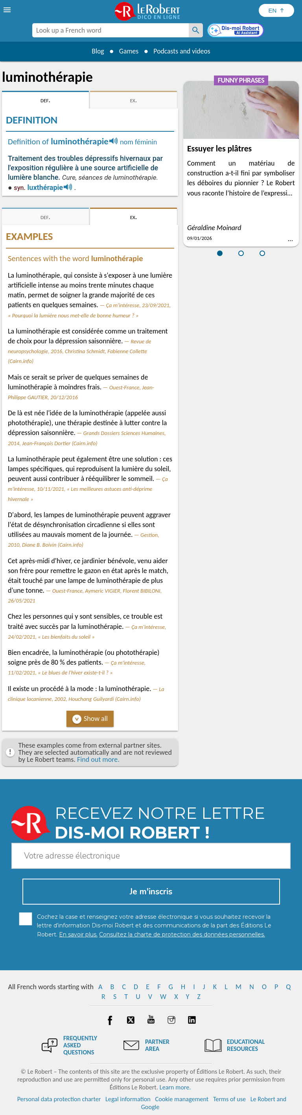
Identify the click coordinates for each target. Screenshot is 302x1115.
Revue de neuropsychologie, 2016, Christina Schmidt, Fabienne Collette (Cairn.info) (79, 351)
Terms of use (229, 1099)
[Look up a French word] (196, 30)
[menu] (8, 10)
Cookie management (182, 1099)
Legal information (128, 1099)
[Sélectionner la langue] (276, 10)
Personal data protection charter (59, 1099)
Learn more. (175, 1087)
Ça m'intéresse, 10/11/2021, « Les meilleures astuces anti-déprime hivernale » (88, 488)
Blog (96, 51)
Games (128, 51)
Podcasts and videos (183, 51)
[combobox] (110, 30)
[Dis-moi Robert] (236, 31)
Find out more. (98, 759)
